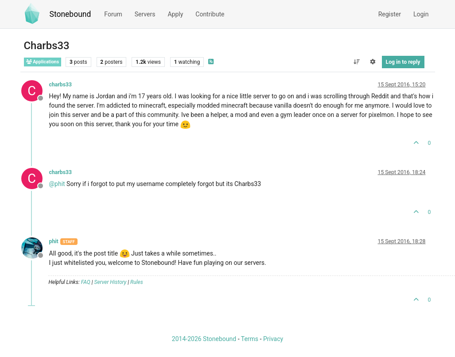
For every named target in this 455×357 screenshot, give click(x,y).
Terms (249, 338)
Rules (136, 282)
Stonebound (70, 14)
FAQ (85, 282)
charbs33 (60, 84)
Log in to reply (403, 62)
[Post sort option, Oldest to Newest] (356, 62)
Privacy (273, 338)
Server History (110, 282)
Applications (42, 62)
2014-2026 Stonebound (204, 338)
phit (53, 241)
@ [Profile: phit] (57, 183)
